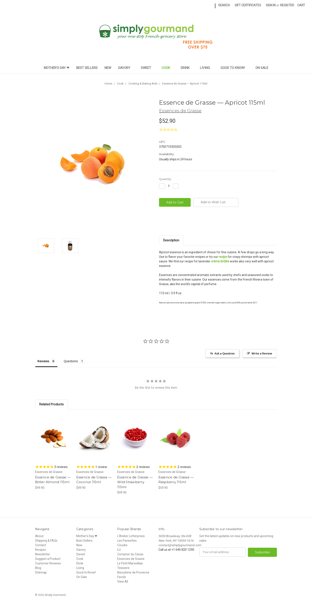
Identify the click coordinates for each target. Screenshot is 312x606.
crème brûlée (220, 261)
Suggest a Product (47, 559)
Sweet (148, 68)
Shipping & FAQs (46, 540)
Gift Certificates (248, 5)
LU (119, 549)
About (39, 536)
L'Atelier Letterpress (131, 536)
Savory (126, 68)
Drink (187, 68)
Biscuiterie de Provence (133, 572)
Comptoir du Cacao (130, 554)
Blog (38, 568)
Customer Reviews (48, 563)
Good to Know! (235, 68)
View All (122, 581)
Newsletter (42, 554)
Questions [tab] (71, 361)
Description (171, 240)
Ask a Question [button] (224, 353)
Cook (168, 68)
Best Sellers (87, 68)
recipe (223, 256)
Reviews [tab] (43, 361)
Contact (40, 545)
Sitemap (41, 572)
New (107, 68)
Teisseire (123, 568)
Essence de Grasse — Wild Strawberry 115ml (135, 482)
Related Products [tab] (51, 404)
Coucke (122, 545)
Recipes (40, 549)
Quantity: (165, 179)
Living (207, 68)
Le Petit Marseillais (130, 563)
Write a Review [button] (262, 353)
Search (224, 5)
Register (287, 5)
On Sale (261, 68)
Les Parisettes (127, 540)
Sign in (271, 5)
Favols (121, 577)
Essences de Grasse (131, 559)
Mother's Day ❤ (56, 68)
